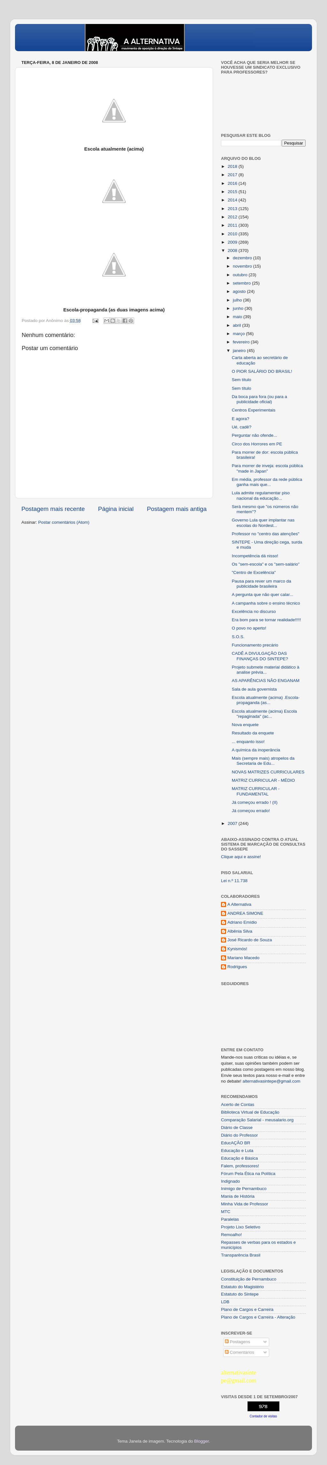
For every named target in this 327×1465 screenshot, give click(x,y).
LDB (225, 1301)
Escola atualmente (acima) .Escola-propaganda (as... (266, 700)
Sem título (241, 379)
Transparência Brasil (240, 1255)
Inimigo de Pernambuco (244, 1188)
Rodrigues (237, 966)
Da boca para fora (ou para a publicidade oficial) (259, 399)
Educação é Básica (239, 1158)
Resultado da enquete (253, 733)
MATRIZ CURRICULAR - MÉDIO (263, 780)
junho (239, 308)
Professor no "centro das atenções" (265, 533)
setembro (242, 283)
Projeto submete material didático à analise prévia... (266, 670)
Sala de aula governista (254, 689)
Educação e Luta (237, 1150)
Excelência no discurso (254, 611)
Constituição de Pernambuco (248, 1279)
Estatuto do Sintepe (240, 1294)
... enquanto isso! (248, 741)
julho (238, 300)
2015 (233, 191)
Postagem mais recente (53, 508)
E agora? (240, 418)
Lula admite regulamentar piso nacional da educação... (261, 495)
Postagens (237, 1341)
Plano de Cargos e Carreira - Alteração (258, 1317)
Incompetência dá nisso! (255, 555)
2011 (233, 225)
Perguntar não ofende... (254, 435)
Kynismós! (237, 948)
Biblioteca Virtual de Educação (250, 1112)
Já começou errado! (251, 810)
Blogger (201, 1441)
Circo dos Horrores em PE (257, 444)
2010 (233, 233)
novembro (243, 266)
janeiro (240, 350)
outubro (241, 274)
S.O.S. (238, 636)
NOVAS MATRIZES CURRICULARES (268, 772)
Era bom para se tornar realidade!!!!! (266, 619)
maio (238, 316)
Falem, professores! (240, 1165)
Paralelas (230, 1219)
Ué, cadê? (242, 427)
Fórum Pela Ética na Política (248, 1173)
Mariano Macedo (243, 957)
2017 (233, 174)
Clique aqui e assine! (241, 856)
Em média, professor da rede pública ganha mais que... (267, 482)
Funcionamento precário (255, 645)
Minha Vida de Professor (244, 1204)
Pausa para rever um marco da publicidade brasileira (261, 584)
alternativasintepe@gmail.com (271, 1081)
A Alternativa (239, 904)
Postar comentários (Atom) (64, 522)
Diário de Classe (237, 1127)
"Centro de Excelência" (254, 572)
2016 (233, 183)
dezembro (243, 257)
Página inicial (115, 508)
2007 (233, 823)
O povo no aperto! (249, 628)
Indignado (230, 1181)
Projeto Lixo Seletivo (240, 1227)
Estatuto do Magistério (242, 1286)
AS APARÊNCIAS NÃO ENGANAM (266, 680)
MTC (225, 1211)
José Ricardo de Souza (249, 939)
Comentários (239, 1352)
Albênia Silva (239, 931)
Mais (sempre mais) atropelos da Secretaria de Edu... (263, 761)
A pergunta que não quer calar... (262, 594)
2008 (233, 250)
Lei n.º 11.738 (234, 880)
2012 (233, 217)
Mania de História (238, 1196)
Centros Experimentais (254, 410)
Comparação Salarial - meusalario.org (257, 1119)
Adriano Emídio (242, 922)
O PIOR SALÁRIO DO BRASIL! (262, 371)
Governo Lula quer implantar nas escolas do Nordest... (263, 523)
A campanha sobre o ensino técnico (266, 603)
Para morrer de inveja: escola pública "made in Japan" (267, 468)
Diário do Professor (239, 1135)
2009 (233, 242)
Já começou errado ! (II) (255, 802)
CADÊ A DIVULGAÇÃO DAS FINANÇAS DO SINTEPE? (260, 656)
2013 (233, 208)
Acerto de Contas (237, 1104)
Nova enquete (245, 724)
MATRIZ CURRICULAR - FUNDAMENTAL (256, 791)
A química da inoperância (256, 750)
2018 (233, 166)
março (239, 333)
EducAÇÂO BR (235, 1142)
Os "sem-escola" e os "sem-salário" (266, 564)
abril (237, 325)
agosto (240, 291)
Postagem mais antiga (177, 508)
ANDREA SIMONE (245, 913)
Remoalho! (231, 1234)
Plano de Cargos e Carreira (247, 1309)
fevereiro (242, 342)
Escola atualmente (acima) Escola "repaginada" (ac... (264, 714)
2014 (233, 200)
